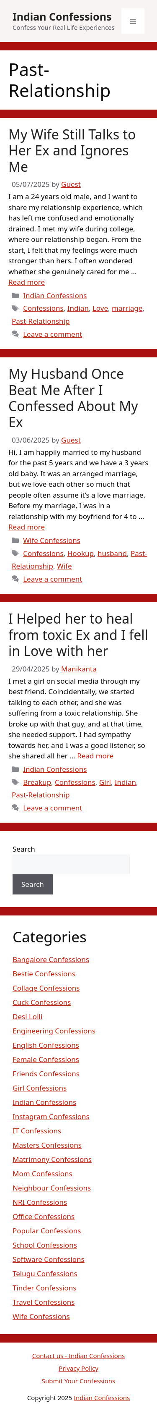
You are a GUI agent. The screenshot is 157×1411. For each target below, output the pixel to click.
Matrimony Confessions (52, 1159)
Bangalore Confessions (51, 959)
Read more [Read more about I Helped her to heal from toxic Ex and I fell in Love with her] (95, 756)
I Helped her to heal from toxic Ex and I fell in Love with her (78, 634)
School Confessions (45, 1245)
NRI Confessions (40, 1202)
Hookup (80, 553)
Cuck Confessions (42, 1002)
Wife (64, 566)
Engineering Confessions (54, 1031)
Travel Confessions (44, 1302)
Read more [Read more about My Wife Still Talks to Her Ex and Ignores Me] (26, 282)
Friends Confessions (46, 1073)
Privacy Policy (78, 1368)
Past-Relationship (40, 321)
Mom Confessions (42, 1173)
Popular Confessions (47, 1230)
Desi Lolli (27, 1016)
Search (24, 849)
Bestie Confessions (44, 973)
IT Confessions (37, 1131)
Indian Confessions (62, 16)
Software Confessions (49, 1259)
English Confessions (46, 1045)
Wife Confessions (51, 540)
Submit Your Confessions (78, 1381)
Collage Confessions (46, 988)
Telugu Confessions (45, 1273)
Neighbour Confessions (52, 1188)
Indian (78, 308)
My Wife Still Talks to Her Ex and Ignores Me (72, 150)
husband (112, 553)
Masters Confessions (47, 1145)
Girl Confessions (40, 1088)
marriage (127, 308)
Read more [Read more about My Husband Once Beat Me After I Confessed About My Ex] (26, 527)
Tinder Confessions (44, 1288)
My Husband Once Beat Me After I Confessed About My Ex (73, 398)
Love (100, 308)
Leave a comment (52, 334)
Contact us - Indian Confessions (78, 1355)
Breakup (37, 782)
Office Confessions (44, 1216)
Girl (105, 782)
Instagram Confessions (51, 1116)
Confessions (43, 308)
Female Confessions (46, 1059)
